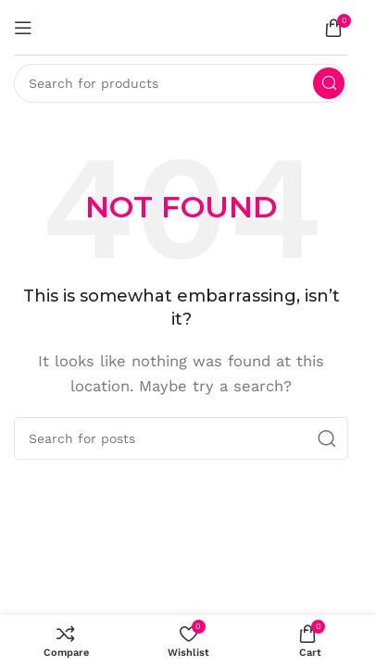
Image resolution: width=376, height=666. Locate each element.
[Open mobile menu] (23, 27)
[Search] (181, 83)
